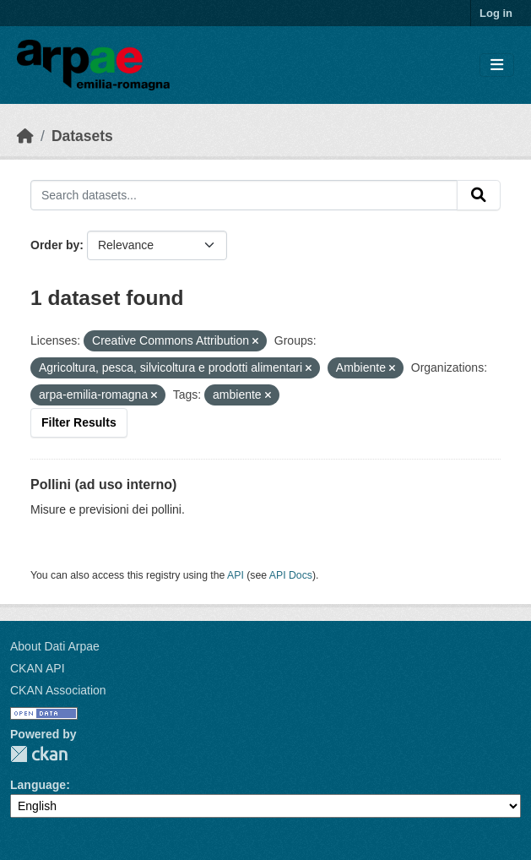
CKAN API (37, 668)
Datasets (82, 136)
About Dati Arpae (55, 646)
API (235, 575)
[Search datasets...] (244, 195)
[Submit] (479, 195)
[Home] (25, 136)
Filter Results (78, 422)
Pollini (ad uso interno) (103, 484)
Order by (54, 245)
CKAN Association (58, 690)
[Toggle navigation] (497, 65)
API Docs (290, 575)
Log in (496, 13)
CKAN (39, 754)
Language (38, 785)
